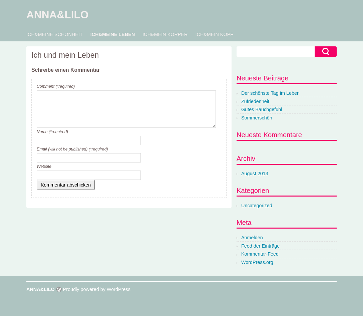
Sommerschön (256, 117)
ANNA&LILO (57, 15)
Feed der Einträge (260, 246)
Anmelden (252, 237)
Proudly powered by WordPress (96, 289)
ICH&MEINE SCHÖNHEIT (54, 34)
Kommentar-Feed (260, 254)
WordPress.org (257, 262)
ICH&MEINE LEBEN (112, 34)
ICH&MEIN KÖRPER (165, 34)
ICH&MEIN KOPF (214, 34)
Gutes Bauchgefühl (261, 109)
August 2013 (254, 173)
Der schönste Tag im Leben (270, 93)
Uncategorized (256, 205)
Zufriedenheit (255, 101)
